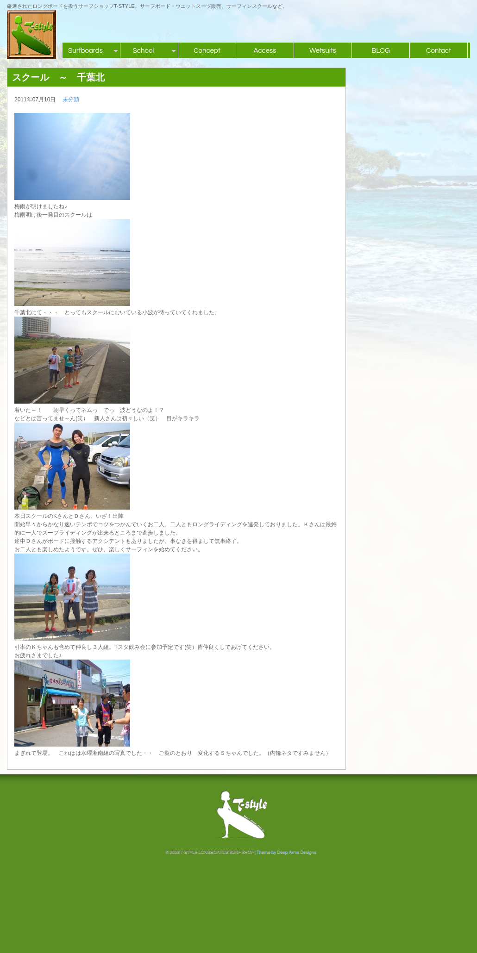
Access (264, 50)
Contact (438, 50)
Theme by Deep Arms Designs (286, 852)
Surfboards (85, 50)
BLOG (380, 50)
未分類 (71, 99)
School (143, 50)
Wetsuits (322, 50)
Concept (207, 50)
